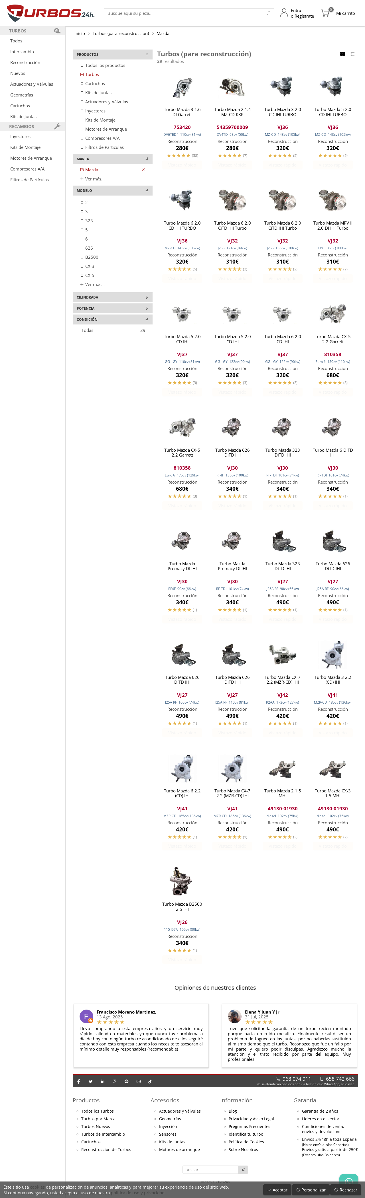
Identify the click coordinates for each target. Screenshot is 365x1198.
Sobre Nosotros (243, 1154)
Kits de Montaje (25, 147)
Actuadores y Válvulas (31, 84)
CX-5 (87, 275)
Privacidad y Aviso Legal (251, 1123)
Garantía (304, 1105)
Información (236, 1105)
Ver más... (92, 179)
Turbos (89, 74)
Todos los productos (102, 65)
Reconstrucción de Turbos (106, 1154)
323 (86, 220)
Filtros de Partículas (29, 179)
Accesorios (165, 1105)
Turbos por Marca (98, 1123)
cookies (37, 1187)
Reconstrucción (25, 62)
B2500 (89, 257)
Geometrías (21, 95)
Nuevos (17, 73)
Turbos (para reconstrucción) (121, 33)
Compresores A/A (27, 169)
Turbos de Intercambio (103, 1139)
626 (86, 248)
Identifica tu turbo (246, 1139)
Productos (86, 1105)
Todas (113, 330)
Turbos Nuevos (95, 1131)
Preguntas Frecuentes (249, 1131)
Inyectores (20, 136)
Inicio (79, 33)
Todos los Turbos (97, 1116)
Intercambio (22, 51)
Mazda (163, 33)
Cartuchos (20, 105)
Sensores (168, 1139)
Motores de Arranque (31, 158)
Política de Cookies (246, 1146)
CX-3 (87, 266)
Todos (16, 41)
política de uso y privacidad (138, 1192)
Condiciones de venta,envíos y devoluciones (323, 1134)
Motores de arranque (179, 1154)
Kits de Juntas (23, 116)
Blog (233, 1116)
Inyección (168, 1131)
